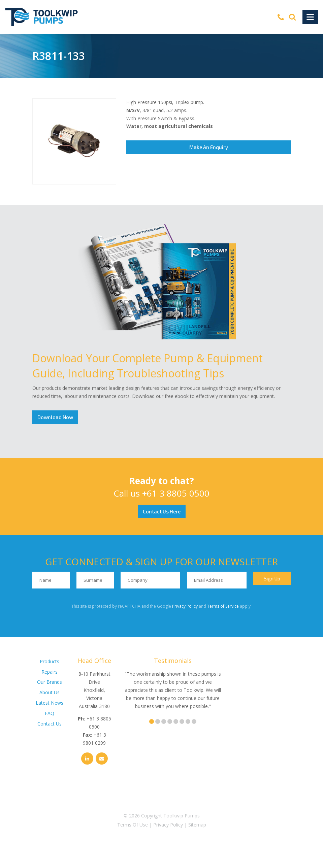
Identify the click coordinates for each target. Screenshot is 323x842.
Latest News (49, 703)
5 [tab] (175, 721)
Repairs (49, 672)
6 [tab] (182, 721)
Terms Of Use (132, 824)
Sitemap (197, 824)
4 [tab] (169, 721)
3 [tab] (163, 721)
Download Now (55, 417)
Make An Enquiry (208, 147)
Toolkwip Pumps (181, 815)
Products (49, 661)
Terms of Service (223, 606)
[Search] (292, 17)
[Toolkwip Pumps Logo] (41, 17)
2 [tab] (157, 721)
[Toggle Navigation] (310, 17)
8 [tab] (194, 721)
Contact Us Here (162, 511)
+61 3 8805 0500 (175, 493)
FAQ (49, 713)
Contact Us (49, 723)
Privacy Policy (185, 606)
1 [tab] (151, 721)
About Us (49, 692)
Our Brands (49, 682)
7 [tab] (188, 721)
